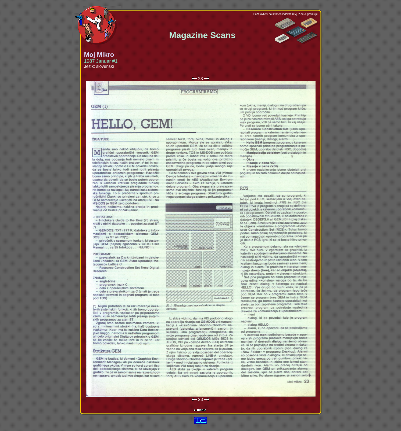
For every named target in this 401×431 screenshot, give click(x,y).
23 (200, 78)
